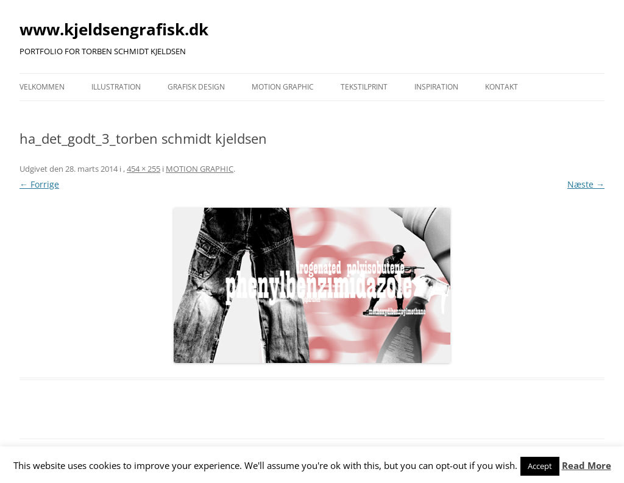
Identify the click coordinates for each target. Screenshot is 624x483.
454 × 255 (143, 168)
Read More (586, 465)
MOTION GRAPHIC (283, 87)
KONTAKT (501, 87)
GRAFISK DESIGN (196, 87)
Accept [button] (540, 465)
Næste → (585, 184)
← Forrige (39, 184)
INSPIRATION (436, 87)
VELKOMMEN (42, 87)
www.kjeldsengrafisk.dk (114, 29)
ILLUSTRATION (116, 87)
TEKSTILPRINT (364, 87)
